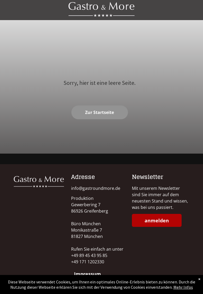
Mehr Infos (183, 287)
